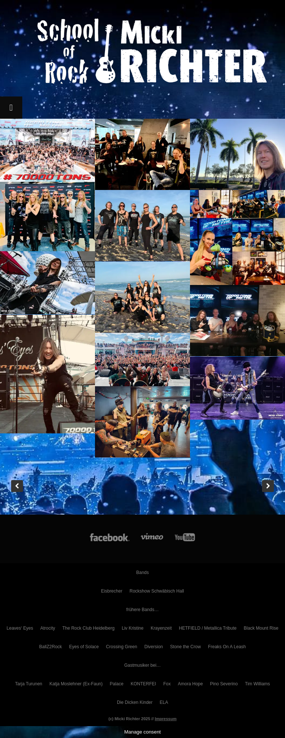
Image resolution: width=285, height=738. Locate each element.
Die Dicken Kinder (135, 702)
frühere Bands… (142, 609)
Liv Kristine (133, 628)
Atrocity (47, 628)
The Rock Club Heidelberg (88, 628)
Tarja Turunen (28, 683)
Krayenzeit (161, 628)
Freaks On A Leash (227, 646)
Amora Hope (190, 683)
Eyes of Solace (84, 646)
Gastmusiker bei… (142, 665)
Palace (117, 683)
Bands (142, 572)
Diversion (153, 646)
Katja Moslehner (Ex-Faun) (75, 683)
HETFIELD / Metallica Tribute (207, 628)
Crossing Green (121, 646)
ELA (164, 702)
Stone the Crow (185, 646)
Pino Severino (224, 683)
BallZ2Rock (50, 646)
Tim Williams (257, 683)
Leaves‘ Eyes (20, 628)
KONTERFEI (143, 683)
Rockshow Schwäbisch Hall (157, 591)
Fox (167, 683)
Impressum (166, 718)
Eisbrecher (111, 591)
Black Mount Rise (261, 628)
